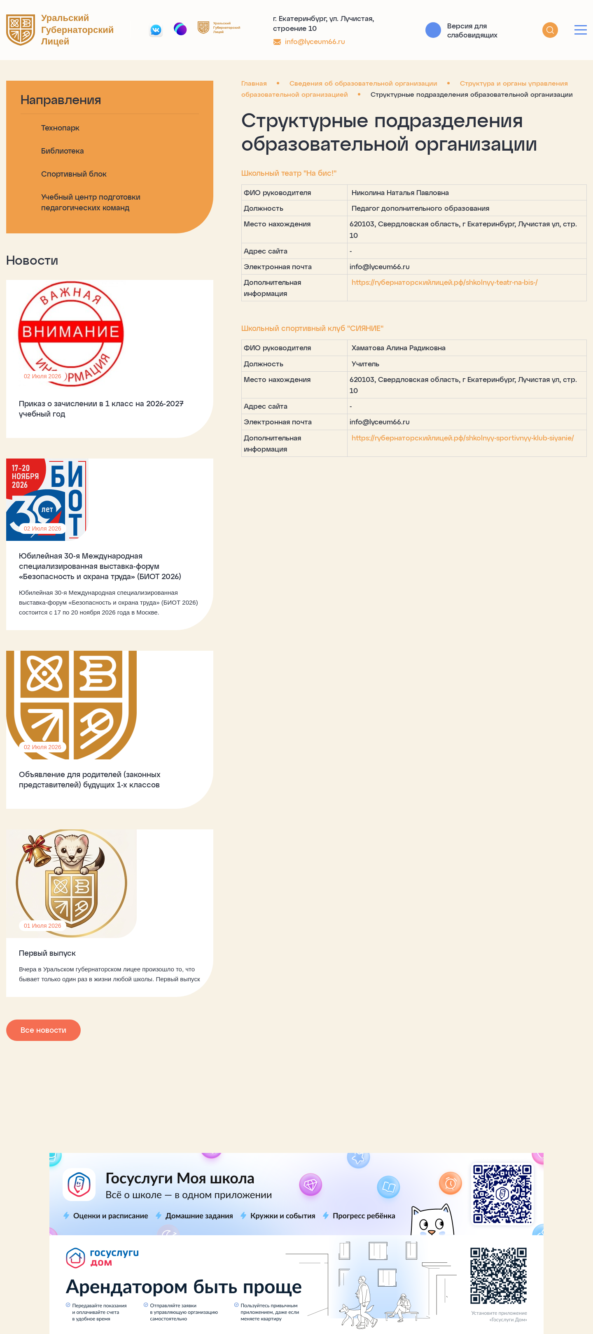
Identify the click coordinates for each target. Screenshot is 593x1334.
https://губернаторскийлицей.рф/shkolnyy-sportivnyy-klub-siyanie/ (402, 404)
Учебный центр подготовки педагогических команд (85, 207)
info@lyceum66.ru (315, 41)
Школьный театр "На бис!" (226, 173)
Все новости (43, 1121)
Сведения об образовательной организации (301, 83)
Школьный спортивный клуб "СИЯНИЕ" (250, 305)
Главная (192, 83)
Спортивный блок (74, 173)
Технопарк (60, 127)
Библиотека (62, 150)
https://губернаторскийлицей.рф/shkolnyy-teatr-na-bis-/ (383, 271)
